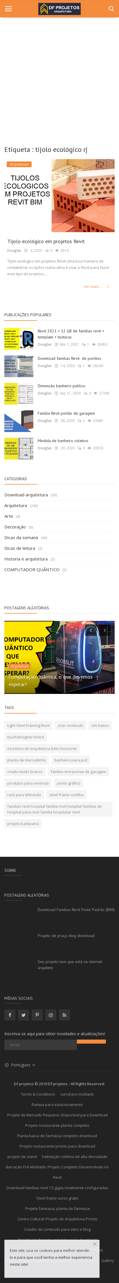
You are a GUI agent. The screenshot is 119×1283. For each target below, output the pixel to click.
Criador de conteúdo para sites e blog (57, 1229)
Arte (8, 516)
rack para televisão (24, 794)
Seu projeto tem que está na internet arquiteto (70, 964)
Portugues (20, 1065)
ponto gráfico (68, 783)
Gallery (107, 1260)
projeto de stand (22, 1156)
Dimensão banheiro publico (61, 385)
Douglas (14, 250)
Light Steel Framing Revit (28, 725)
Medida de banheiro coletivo (63, 440)
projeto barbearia (23, 823)
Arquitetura (15, 505)
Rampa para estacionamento (57, 1104)
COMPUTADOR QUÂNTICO (31, 569)
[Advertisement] (59, 79)
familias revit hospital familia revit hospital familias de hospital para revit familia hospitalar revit (54, 809)
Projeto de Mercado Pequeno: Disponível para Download (57, 1115)
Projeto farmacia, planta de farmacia (57, 1208)
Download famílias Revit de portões (69, 358)
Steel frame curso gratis (57, 1198)
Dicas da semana (21, 537)
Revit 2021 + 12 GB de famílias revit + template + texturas (71, 334)
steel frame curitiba (66, 794)
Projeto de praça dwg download (66, 935)
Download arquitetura (26, 495)
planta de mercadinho (26, 760)
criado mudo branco (25, 771)
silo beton (100, 725)
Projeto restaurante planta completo (57, 1125)
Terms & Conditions (38, 1094)
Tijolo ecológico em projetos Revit (46, 241)
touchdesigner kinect (25, 737)
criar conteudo (70, 725)
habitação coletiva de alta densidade (74, 1156)
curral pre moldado (77, 1094)
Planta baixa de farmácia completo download (57, 1135)
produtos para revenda (28, 783)
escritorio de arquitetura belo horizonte (42, 748)
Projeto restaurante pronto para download (57, 1146)
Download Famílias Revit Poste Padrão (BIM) (76, 909)
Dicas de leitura (19, 548)
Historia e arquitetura (26, 559)
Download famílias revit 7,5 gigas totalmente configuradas (57, 1187)
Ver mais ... (97, 286)
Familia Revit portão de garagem (66, 413)
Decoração (15, 527)
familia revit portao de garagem (78, 771)
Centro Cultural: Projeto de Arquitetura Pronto (57, 1218)
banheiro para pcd (70, 760)
